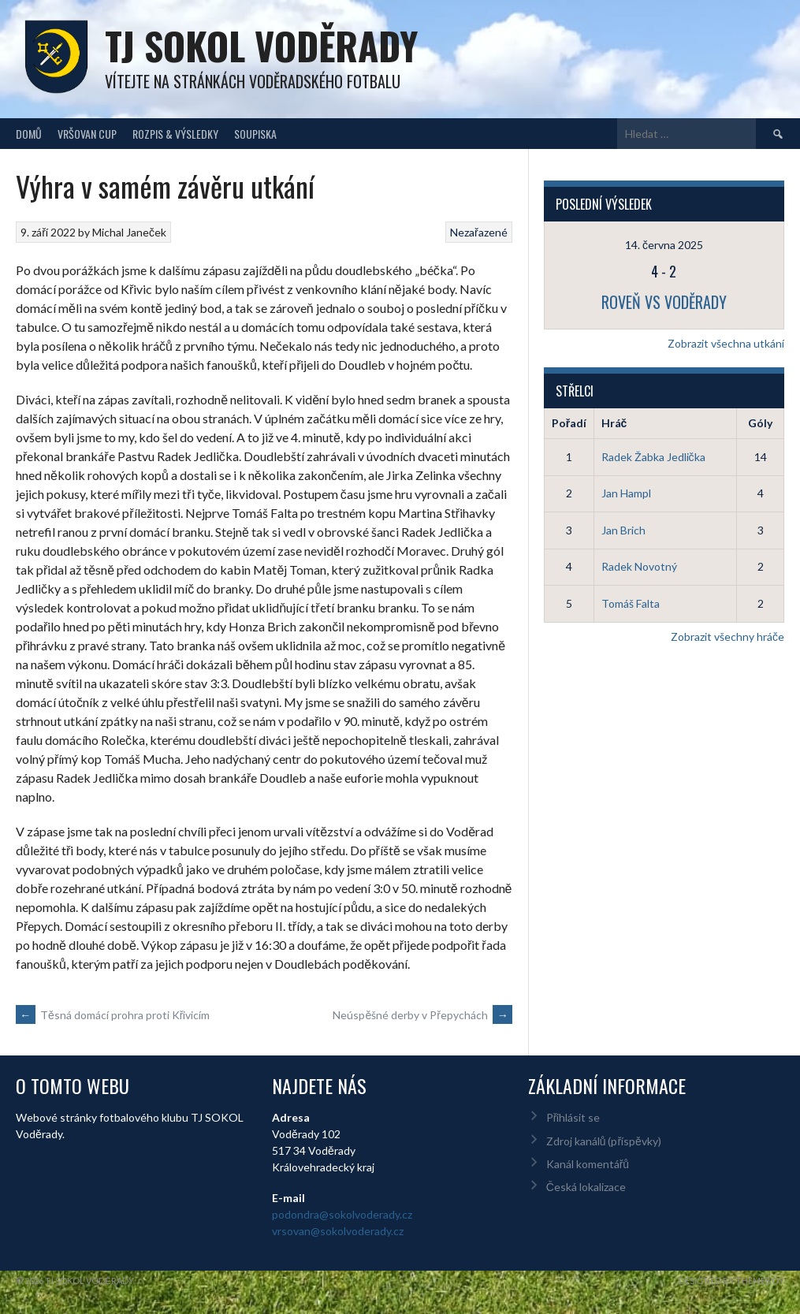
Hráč (614, 423)
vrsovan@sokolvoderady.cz (338, 1231)
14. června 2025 (664, 244)
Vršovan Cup (87, 133)
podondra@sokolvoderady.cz (342, 1214)
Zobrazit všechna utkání (726, 343)
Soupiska (255, 133)
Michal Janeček (129, 232)
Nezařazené (479, 232)
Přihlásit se (573, 1117)
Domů (29, 133)
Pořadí (569, 423)
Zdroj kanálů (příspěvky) (603, 1141)
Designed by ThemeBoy (731, 1280)
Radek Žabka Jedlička (653, 456)
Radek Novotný (639, 566)
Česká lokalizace (586, 1186)
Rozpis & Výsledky (175, 133)
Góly (760, 423)
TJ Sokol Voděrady (261, 45)
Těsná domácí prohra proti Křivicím (113, 1015)
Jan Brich (623, 530)
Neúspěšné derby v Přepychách (422, 1015)
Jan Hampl (626, 493)
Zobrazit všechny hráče (727, 636)
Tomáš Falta (630, 603)
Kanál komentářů (587, 1164)
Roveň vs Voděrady (664, 302)
